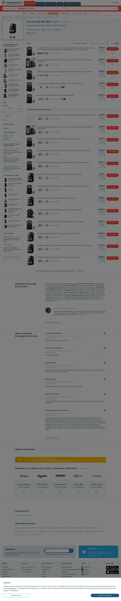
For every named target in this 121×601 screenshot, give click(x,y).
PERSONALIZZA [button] (16, 595)
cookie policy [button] (12, 588)
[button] (118, 581)
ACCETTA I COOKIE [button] (105, 595)
